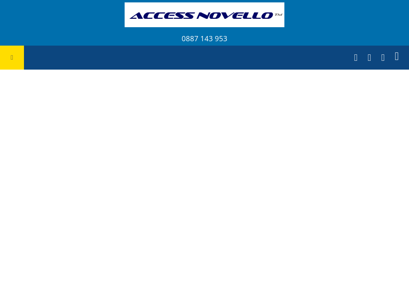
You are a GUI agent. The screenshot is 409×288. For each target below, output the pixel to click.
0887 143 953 (204, 38)
